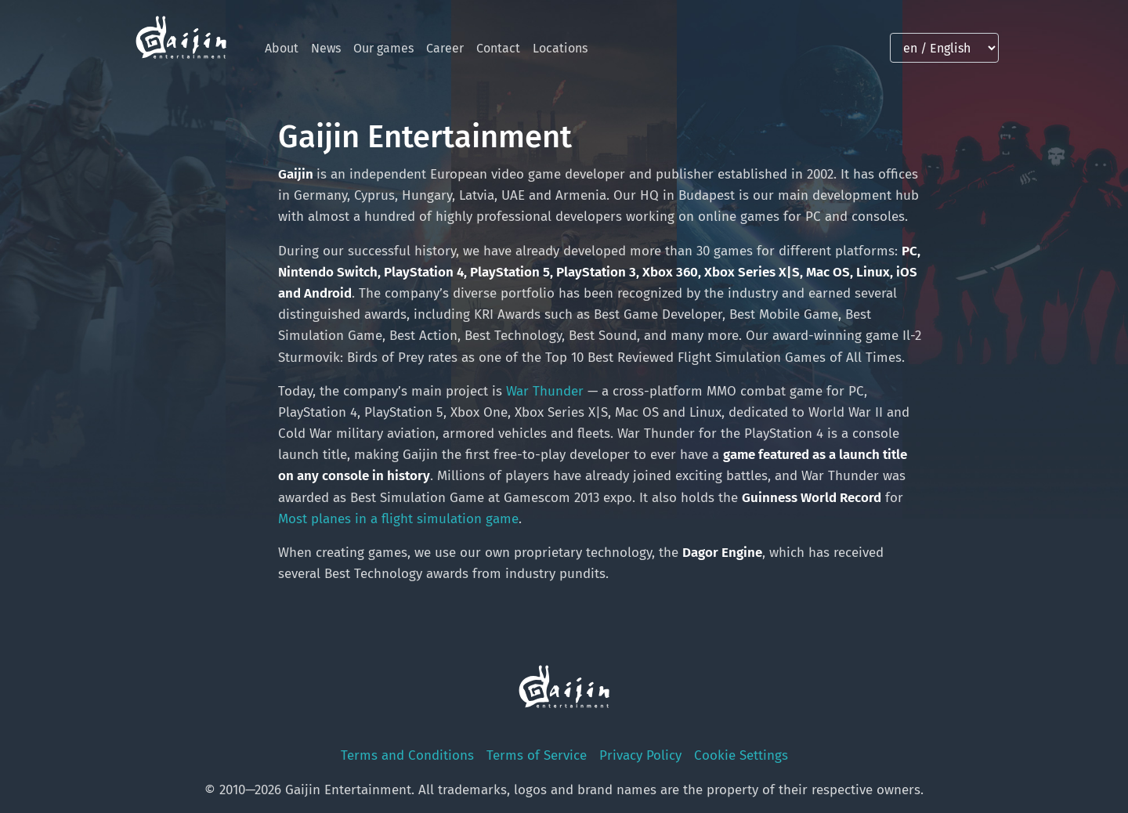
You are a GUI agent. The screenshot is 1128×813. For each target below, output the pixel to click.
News (326, 48)
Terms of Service (536, 755)
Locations (560, 48)
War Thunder (545, 391)
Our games (383, 48)
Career (445, 48)
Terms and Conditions (407, 755)
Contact (498, 48)
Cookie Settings (741, 755)
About (281, 48)
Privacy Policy (640, 755)
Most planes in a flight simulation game (398, 519)
